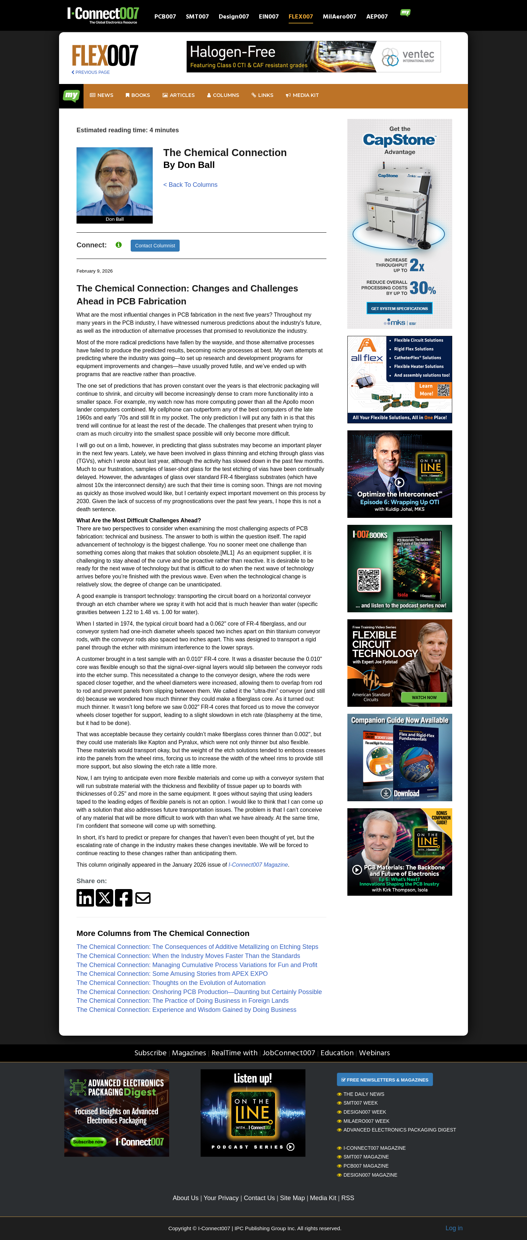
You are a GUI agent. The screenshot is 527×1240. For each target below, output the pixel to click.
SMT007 (197, 17)
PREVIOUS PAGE (90, 72)
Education (337, 1053)
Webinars (374, 1053)
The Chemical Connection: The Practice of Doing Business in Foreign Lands (183, 1000)
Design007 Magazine (367, 1175)
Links (262, 95)
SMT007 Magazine (363, 1157)
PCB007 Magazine (363, 1166)
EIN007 (269, 17)
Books (138, 95)
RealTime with (234, 1053)
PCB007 (165, 17)
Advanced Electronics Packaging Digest (396, 1130)
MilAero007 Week (363, 1121)
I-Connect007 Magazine (371, 1148)
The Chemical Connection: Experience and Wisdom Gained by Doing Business (186, 1009)
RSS (347, 1198)
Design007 (234, 17)
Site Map (292, 1198)
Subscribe (150, 1053)
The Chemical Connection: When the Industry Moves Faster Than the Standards (188, 955)
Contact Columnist (155, 245)
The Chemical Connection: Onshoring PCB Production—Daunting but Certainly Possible (199, 991)
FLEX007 (301, 17)
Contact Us (259, 1198)
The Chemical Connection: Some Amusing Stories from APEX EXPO (172, 973)
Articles (179, 95)
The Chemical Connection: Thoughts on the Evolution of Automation (171, 982)
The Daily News (360, 1094)
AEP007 (377, 17)
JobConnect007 (288, 1053)
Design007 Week (361, 1112)
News (101, 95)
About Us (185, 1198)
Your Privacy (221, 1198)
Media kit (302, 95)
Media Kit (323, 1198)
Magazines (189, 1053)
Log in (454, 1228)
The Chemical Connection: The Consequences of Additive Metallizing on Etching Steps (197, 946)
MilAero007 (339, 17)
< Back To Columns (190, 184)
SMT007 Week (357, 1103)
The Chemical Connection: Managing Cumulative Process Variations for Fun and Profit (197, 964)
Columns (223, 95)
